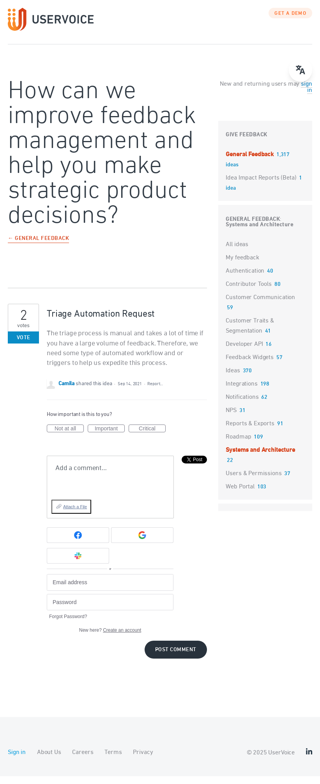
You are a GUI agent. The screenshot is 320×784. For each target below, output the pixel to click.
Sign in (17, 760)
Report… (155, 391)
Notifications (242, 405)
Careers (82, 760)
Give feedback (246, 142)
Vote (23, 345)
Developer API (244, 352)
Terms (113, 760)
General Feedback (250, 162)
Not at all (69, 436)
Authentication (245, 279)
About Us (49, 760)
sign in (306, 95)
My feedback (242, 266)
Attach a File (75, 514)
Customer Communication (260, 305)
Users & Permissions (253, 481)
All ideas (237, 252)
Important (110, 436)
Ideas (233, 378)
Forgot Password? (68, 624)
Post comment (175, 657)
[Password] (110, 610)
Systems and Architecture (259, 232)
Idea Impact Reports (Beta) (262, 186)
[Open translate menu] (300, 70)
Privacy (143, 760)
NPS (231, 418)
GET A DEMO (290, 21)
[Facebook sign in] (78, 543)
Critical (152, 436)
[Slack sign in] (78, 563)
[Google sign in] (142, 543)
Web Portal (240, 495)
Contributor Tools (248, 292)
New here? (110, 638)
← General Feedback (38, 247)
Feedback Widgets (250, 365)
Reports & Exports (250, 431)
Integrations (241, 392)
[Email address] (110, 590)
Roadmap (238, 445)
